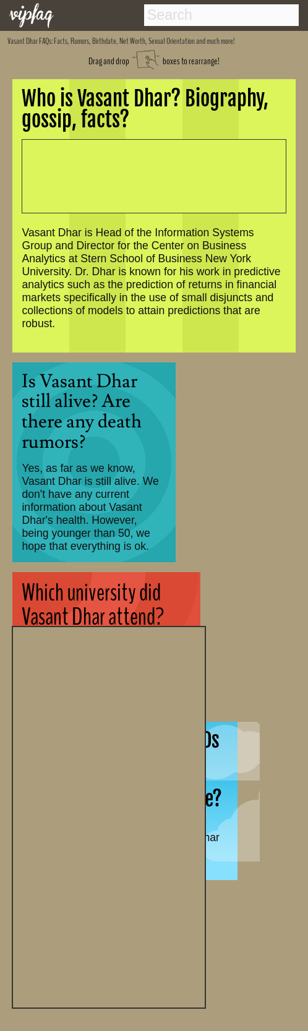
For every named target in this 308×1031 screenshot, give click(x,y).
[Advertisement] (109, 815)
